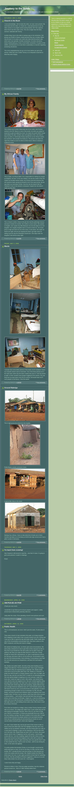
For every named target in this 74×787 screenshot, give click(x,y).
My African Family (11, 94)
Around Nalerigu (11, 388)
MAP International (58, 62)
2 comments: (42, 595)
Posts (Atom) (12, 780)
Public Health (9, 627)
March (57, 53)
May (56, 36)
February (57, 55)
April (56, 50)
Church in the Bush (12, 21)
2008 (54, 33)
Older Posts (44, 776)
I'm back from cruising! (13, 550)
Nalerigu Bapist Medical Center (61, 64)
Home (20, 776)
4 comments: (42, 771)
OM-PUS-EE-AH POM (12, 603)
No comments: (41, 88)
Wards (6, 246)
